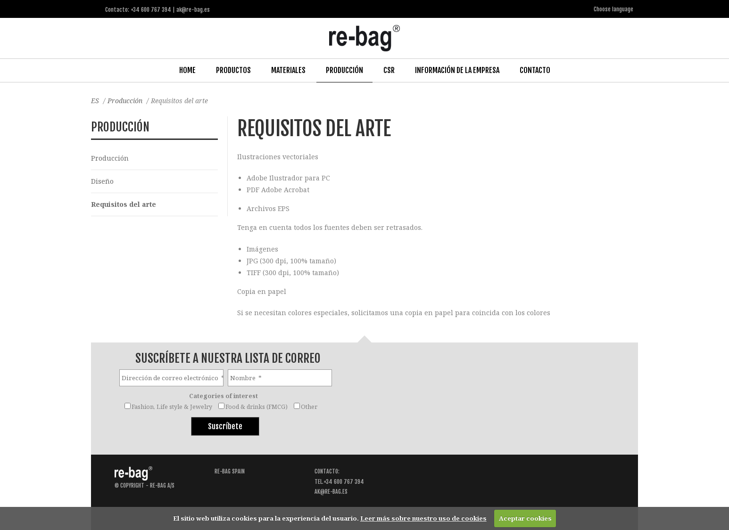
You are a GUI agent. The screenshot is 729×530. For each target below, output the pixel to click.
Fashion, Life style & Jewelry (172, 407)
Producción (344, 70)
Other (309, 407)
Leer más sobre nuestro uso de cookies (423, 518)
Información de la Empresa (457, 70)
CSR (389, 70)
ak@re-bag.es (331, 491)
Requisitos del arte (123, 204)
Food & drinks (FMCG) (256, 407)
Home (187, 70)
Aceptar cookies (525, 518)
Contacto (535, 70)
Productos (233, 70)
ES (95, 100)
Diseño (102, 181)
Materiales (288, 70)
